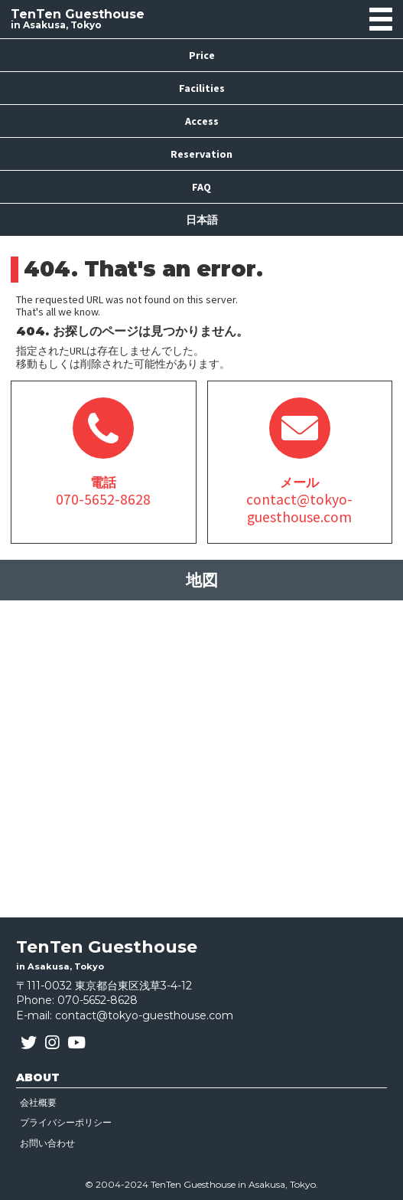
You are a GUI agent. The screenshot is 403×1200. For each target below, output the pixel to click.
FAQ (201, 187)
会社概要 (38, 1102)
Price (202, 55)
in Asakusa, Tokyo (78, 19)
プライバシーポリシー (66, 1122)
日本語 (202, 220)
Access (202, 121)
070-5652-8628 (97, 1000)
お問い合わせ (47, 1143)
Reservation (201, 154)
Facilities (202, 88)
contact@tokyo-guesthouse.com (144, 1015)
